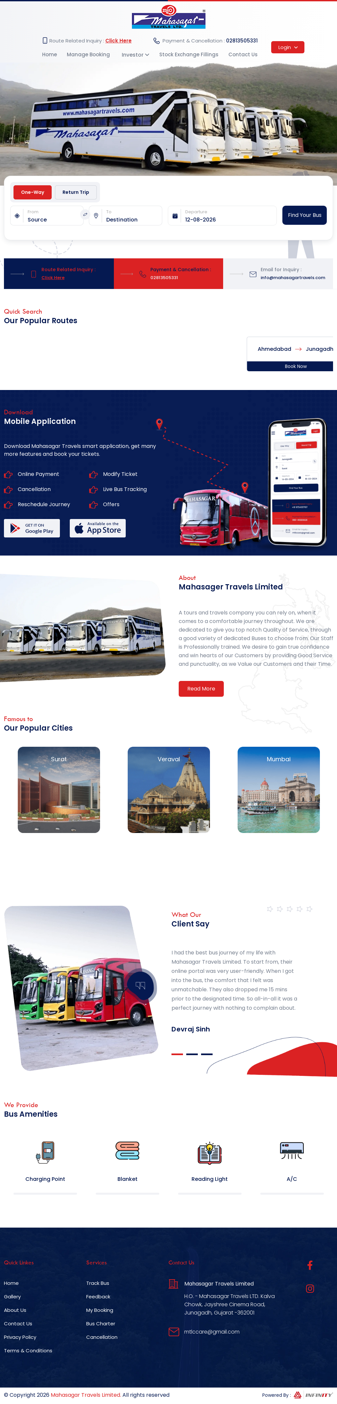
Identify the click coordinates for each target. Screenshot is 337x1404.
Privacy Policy (20, 1337)
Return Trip (76, 192)
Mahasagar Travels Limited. (86, 1395)
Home (49, 54)
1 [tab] (177, 1054)
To (109, 212)
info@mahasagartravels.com (293, 277)
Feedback (98, 1296)
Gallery (12, 1296)
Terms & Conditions (28, 1350)
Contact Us (243, 54)
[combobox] (55, 219)
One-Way (32, 192)
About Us (15, 1310)
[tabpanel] (236, 981)
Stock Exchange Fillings (189, 54)
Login (288, 47)
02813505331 (242, 40)
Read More (201, 688)
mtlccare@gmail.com (212, 1332)
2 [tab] (192, 1054)
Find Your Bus (305, 215)
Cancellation (101, 1337)
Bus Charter (100, 1323)
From (33, 212)
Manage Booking (88, 54)
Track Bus (97, 1283)
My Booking (99, 1310)
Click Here (118, 40)
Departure (196, 212)
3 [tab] (207, 1054)
